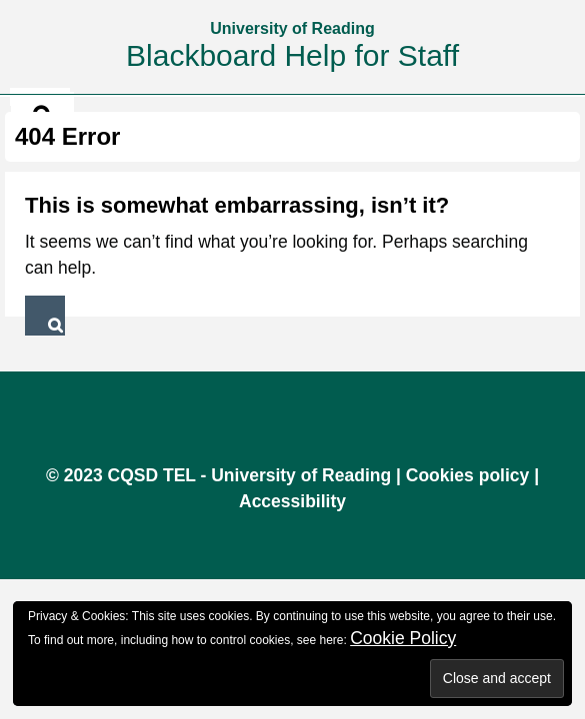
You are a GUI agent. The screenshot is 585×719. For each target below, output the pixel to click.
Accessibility (292, 501)
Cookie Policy (403, 638)
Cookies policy (468, 475)
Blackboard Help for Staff (292, 55)
